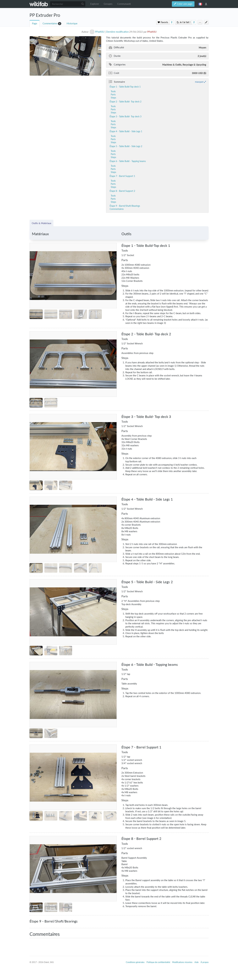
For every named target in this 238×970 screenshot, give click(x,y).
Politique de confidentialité (158, 962)
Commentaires (50, 23)
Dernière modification (117, 31)
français (200, 4)
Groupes (108, 4)
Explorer (94, 4)
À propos (205, 962)
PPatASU (151, 31)
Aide (196, 962)
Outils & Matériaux (41, 223)
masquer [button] (199, 81)
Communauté (124, 4)
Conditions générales (135, 962)
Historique (72, 23)
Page (34, 23)
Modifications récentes (182, 962)
